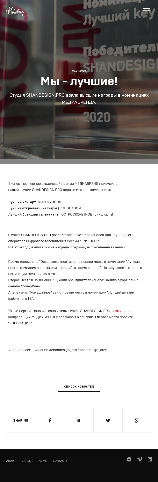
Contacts (60, 460)
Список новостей (79, 386)
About (11, 460)
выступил (119, 311)
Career (27, 460)
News (43, 460)
